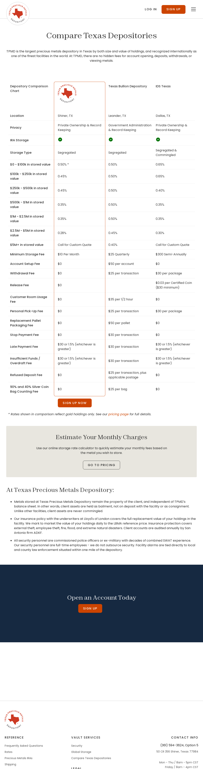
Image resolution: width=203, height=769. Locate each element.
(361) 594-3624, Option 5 (179, 756)
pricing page (118, 425)
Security (76, 757)
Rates (8, 763)
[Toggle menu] (193, 20)
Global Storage (81, 763)
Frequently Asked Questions (24, 757)
